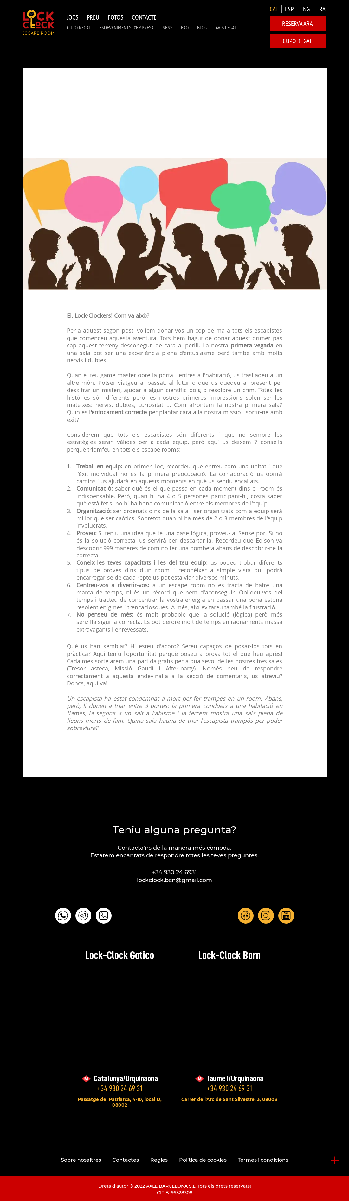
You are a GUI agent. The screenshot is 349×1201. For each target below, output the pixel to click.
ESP (289, 9)
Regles (159, 1160)
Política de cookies (203, 1160)
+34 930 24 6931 (174, 872)
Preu (93, 17)
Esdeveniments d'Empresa (127, 27)
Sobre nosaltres (81, 1160)
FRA (321, 9)
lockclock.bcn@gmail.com (174, 880)
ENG (305, 9)
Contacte (144, 17)
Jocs (72, 17)
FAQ (185, 27)
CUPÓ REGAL (79, 27)
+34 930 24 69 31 (119, 1088)
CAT (274, 9)
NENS (167, 27)
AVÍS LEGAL (226, 27)
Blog (202, 27)
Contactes (125, 1160)
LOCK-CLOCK (38, 22)
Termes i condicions (263, 1160)
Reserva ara (297, 23)
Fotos (115, 17)
